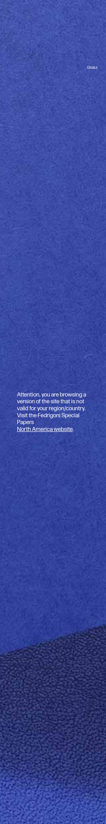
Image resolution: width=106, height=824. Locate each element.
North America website (45, 429)
